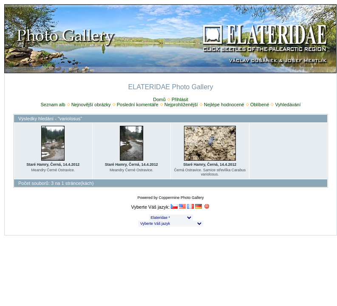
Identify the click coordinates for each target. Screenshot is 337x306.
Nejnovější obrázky (91, 104)
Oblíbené (259, 104)
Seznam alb (52, 104)
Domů (159, 99)
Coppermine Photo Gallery (181, 198)
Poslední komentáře (138, 104)
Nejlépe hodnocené (224, 104)
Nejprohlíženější (181, 104)
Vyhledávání (287, 104)
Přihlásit (180, 99)
